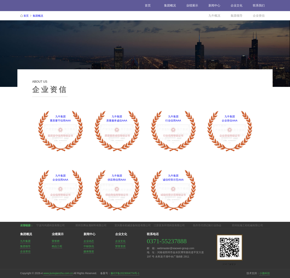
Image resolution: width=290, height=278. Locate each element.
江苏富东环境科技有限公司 (169, 225)
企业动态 (89, 241)
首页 (148, 5)
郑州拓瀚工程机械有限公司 (247, 225)
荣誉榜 (56, 241)
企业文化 (236, 5)
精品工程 (57, 246)
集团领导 (236, 15)
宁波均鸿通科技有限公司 (50, 225)
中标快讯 (89, 246)
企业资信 (259, 15)
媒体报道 (89, 251)
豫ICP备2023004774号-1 (125, 273)
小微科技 (264, 273)
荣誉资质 (120, 246)
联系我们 (259, 5)
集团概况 (170, 5)
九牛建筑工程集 (46, 7)
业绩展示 (192, 5)
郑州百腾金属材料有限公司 (91, 225)
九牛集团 (25, 241)
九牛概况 (214, 15)
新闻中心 (214, 5)
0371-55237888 (167, 241)
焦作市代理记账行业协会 (207, 225)
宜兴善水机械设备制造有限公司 (132, 225)
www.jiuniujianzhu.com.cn (58, 273)
